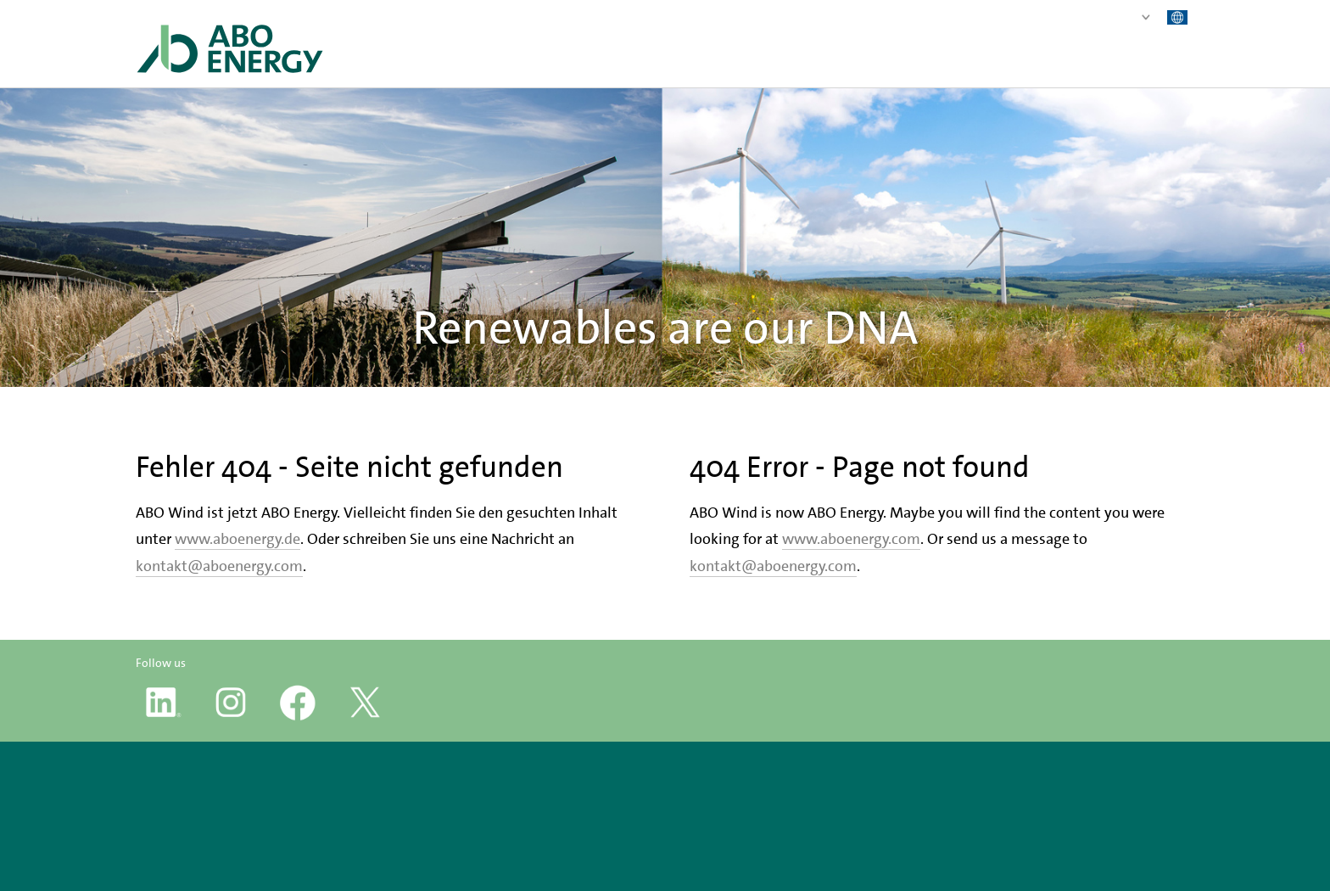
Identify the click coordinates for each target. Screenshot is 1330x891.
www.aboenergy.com (851, 539)
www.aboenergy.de (237, 539)
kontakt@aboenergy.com (219, 566)
